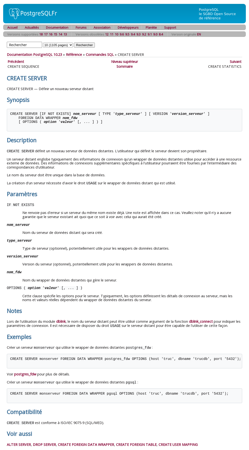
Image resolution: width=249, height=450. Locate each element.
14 (60, 34)
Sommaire (124, 66)
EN (199, 34)
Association (102, 27)
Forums (81, 27)
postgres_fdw (25, 373)
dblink (61, 321)
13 (65, 34)
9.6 (122, 34)
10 (116, 34)
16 (50, 34)
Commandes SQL (100, 54)
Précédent (16, 61)
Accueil (12, 27)
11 (111, 34)
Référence (74, 54)
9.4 (133, 34)
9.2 (144, 34)
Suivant (235, 61)
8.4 (161, 34)
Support (170, 27)
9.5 (127, 34)
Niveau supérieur (124, 61)
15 (55, 34)
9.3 (138, 34)
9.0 (155, 34)
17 (45, 34)
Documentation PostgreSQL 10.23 (34, 54)
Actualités (32, 27)
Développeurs (128, 27)
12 (106, 34)
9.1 (150, 34)
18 (41, 34)
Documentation (57, 27)
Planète (151, 27)
